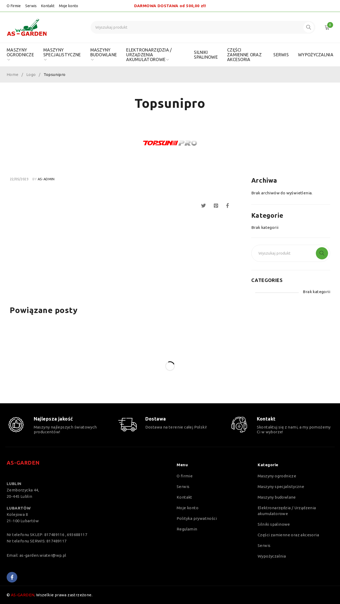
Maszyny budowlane (277, 497)
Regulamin (187, 529)
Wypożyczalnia (272, 556)
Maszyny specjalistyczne (281, 486)
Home (13, 74)
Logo (31, 74)
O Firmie (14, 6)
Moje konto (68, 6)
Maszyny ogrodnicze (277, 476)
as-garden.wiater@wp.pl (42, 555)
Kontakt (47, 6)
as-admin (46, 179)
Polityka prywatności (197, 518)
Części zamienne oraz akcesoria (288, 535)
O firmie (185, 476)
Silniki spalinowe (274, 524)
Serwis (31, 6)
